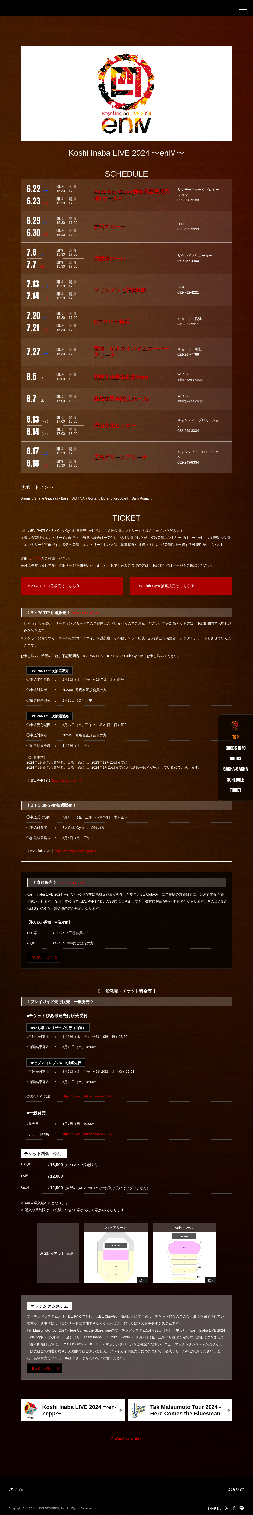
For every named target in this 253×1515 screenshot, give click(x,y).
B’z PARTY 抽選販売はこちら (55, 586)
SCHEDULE (233, 781)
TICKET (233, 793)
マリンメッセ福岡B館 (120, 290)
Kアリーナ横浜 (111, 322)
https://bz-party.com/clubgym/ (77, 852)
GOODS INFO (233, 744)
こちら (36, 558)
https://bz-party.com (67, 781)
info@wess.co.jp (190, 379)
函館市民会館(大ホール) (122, 399)
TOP (233, 731)
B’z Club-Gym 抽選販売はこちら (168, 586)
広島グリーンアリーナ (120, 457)
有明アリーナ (110, 227)
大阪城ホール (110, 258)
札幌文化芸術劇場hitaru (122, 377)
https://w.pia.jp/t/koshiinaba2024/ (87, 1097)
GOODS (233, 756)
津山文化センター (115, 425)
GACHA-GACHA (233, 768)
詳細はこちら (42, 958)
